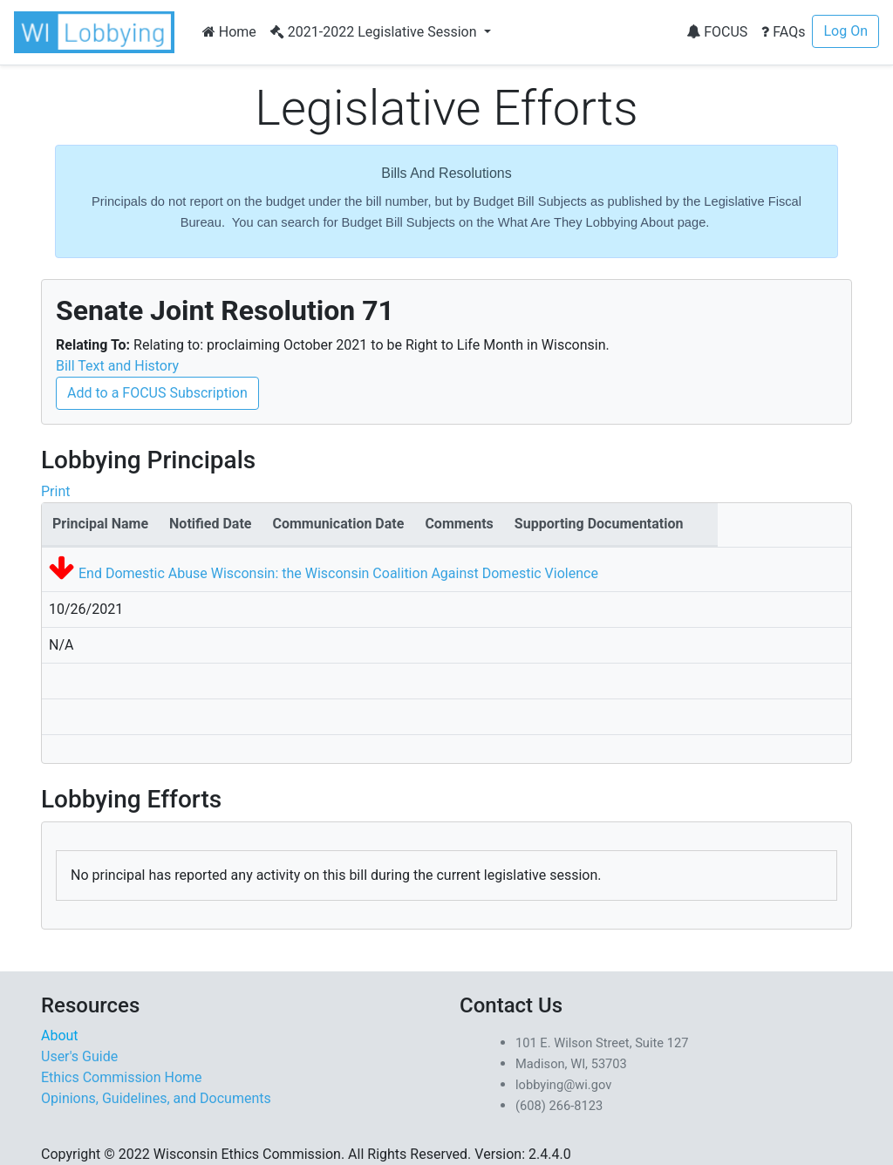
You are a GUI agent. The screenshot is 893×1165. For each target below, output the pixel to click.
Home (229, 32)
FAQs (783, 32)
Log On (845, 31)
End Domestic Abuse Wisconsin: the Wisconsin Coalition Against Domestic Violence (338, 573)
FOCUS (716, 32)
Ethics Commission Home (121, 1077)
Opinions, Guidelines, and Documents (156, 1098)
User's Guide (79, 1056)
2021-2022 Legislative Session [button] (375, 32)
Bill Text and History (117, 366)
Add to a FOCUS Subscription (157, 393)
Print (55, 491)
